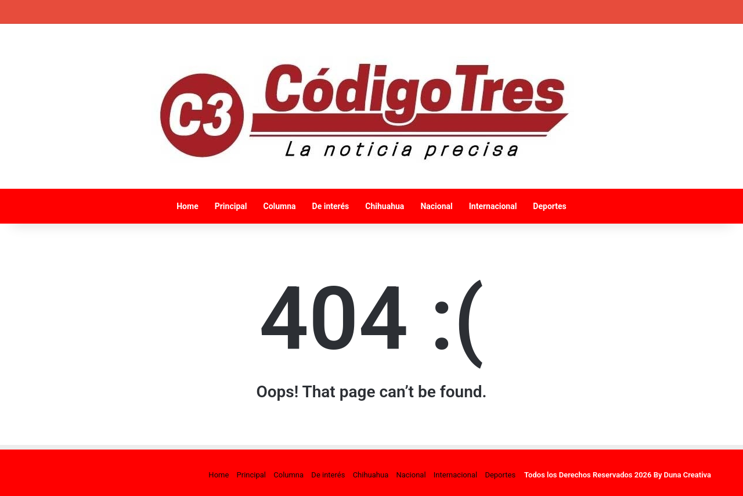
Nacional (436, 206)
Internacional (493, 206)
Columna (279, 206)
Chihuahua (384, 206)
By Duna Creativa (682, 474)
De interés (330, 206)
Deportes (549, 206)
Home (187, 206)
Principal (231, 206)
